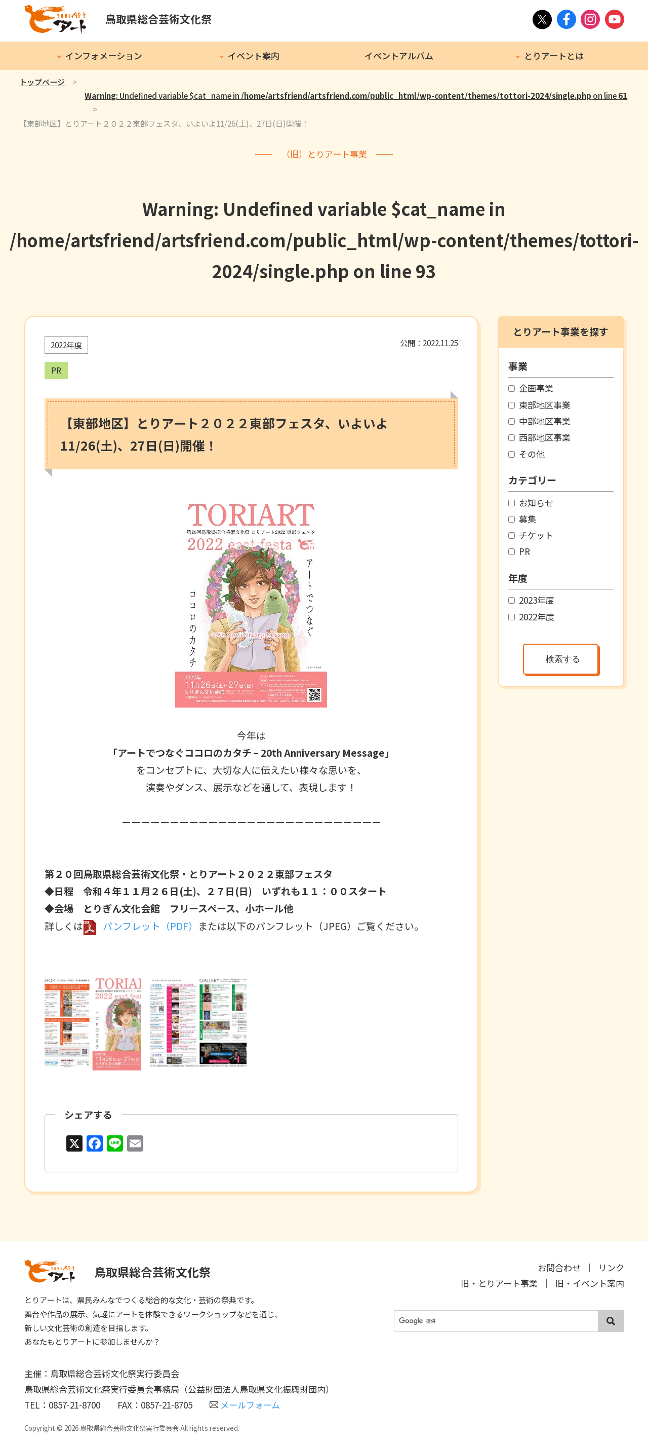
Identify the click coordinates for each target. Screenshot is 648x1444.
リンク (611, 1267)
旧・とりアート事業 (499, 1283)
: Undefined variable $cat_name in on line (356, 95)
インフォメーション (103, 55)
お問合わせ (559, 1267)
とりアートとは (554, 55)
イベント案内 (253, 55)
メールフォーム (245, 1404)
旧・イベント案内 (589, 1283)
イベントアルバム (398, 55)
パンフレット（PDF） (150, 926)
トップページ (42, 81)
